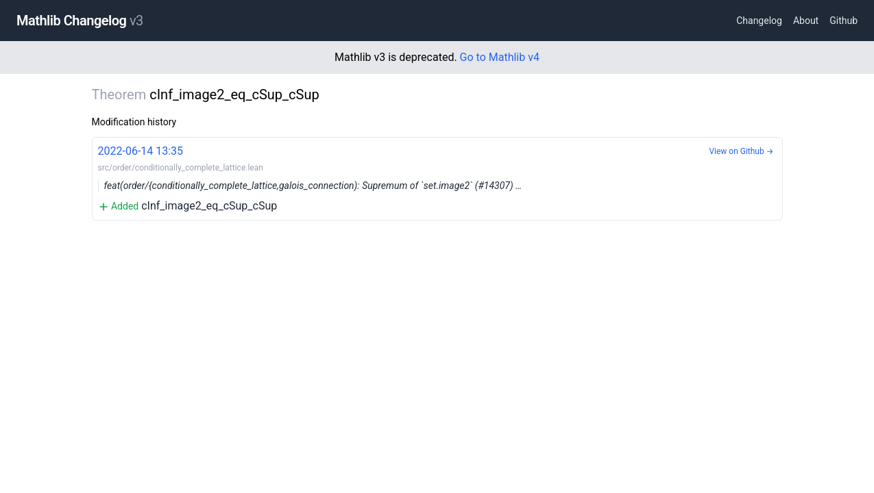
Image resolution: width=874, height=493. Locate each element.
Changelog (759, 20)
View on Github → (741, 151)
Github (843, 20)
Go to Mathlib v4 (499, 57)
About (805, 20)
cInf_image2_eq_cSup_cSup (437, 177)
